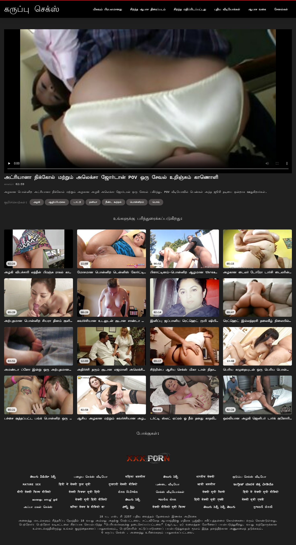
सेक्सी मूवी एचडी (253, 499)
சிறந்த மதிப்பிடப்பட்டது (190, 9)
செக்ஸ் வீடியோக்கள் (170, 492)
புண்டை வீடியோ (167, 484)
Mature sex (32, 484)
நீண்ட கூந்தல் (113, 202)
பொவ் (156, 202)
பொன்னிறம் (137, 202)
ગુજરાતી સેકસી (262, 507)
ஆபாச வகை (257, 9)
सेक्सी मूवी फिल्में (213, 492)
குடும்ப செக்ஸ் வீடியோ (249, 477)
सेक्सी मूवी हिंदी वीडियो (91, 499)
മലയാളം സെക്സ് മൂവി (44, 499)
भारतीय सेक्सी (205, 477)
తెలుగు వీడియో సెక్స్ (43, 477)
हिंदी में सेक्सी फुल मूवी (75, 484)
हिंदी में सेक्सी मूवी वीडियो (261, 492)
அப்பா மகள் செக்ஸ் (38, 507)
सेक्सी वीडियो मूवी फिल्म (169, 507)
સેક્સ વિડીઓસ (128, 492)
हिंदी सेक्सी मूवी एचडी (209, 499)
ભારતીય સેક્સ (167, 499)
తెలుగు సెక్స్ (170, 477)
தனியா (93, 202)
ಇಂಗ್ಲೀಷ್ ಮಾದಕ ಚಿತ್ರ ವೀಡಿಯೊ (253, 484)
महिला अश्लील (135, 477)
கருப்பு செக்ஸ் (116, 532)
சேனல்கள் (281, 9)
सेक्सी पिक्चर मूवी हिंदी (84, 492)
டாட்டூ (77, 202)
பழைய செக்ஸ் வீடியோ (90, 477)
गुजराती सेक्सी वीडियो (123, 484)
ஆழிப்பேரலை (57, 202)
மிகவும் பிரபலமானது (107, 9)
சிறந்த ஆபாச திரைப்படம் (147, 9)
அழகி (36, 202)
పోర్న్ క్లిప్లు (128, 507)
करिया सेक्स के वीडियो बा (87, 507)
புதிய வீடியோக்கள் (227, 9)
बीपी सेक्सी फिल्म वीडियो (34, 492)
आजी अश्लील (206, 484)
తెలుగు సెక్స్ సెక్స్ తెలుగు (219, 507)
